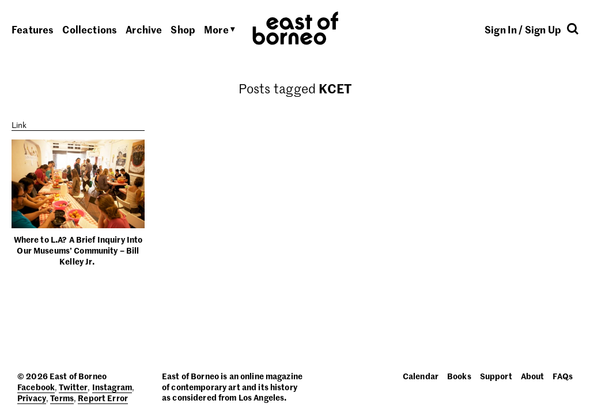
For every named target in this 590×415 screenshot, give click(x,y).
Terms (62, 397)
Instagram (112, 387)
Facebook (36, 387)
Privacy (31, 397)
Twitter (73, 387)
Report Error (103, 397)
